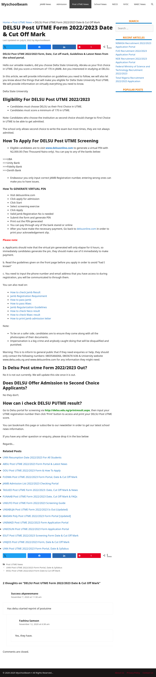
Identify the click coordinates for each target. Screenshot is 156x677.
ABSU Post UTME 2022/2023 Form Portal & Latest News (35, 464)
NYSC (126, 4)
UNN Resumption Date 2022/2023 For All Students (32, 457)
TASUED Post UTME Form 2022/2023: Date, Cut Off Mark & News (40, 490)
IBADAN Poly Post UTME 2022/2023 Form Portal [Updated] (37, 516)
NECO (115, 4)
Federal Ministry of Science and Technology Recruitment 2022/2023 (133, 70)
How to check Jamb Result (25, 292)
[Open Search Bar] (152, 4)
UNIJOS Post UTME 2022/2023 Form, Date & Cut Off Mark (36, 542)
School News (100, 4)
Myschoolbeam (14, 4)
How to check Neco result (25, 311)
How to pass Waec (20, 303)
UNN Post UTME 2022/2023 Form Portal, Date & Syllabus (36, 548)
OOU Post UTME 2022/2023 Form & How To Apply (32, 470)
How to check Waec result (25, 314)
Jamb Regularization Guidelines (28, 307)
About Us (119, 672)
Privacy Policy (133, 672)
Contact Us (148, 672)
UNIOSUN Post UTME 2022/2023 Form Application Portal (36, 529)
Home (6, 22)
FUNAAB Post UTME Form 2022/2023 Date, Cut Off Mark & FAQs (40, 496)
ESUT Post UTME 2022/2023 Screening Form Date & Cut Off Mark (40, 535)
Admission (62, 4)
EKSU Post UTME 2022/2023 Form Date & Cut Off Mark (33, 570)
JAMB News (45, 4)
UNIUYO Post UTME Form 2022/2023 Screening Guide (34, 503)
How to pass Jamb (20, 299)
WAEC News (140, 4)
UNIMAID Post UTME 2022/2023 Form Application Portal (35, 522)
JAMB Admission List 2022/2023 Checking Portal (31, 483)
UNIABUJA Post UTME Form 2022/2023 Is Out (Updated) (35, 509)
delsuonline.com (86, 228)
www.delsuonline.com (59, 148)
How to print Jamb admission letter (30, 318)
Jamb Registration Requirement (28, 296)
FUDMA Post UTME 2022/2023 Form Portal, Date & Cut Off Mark (40, 477)
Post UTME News (80, 4)
